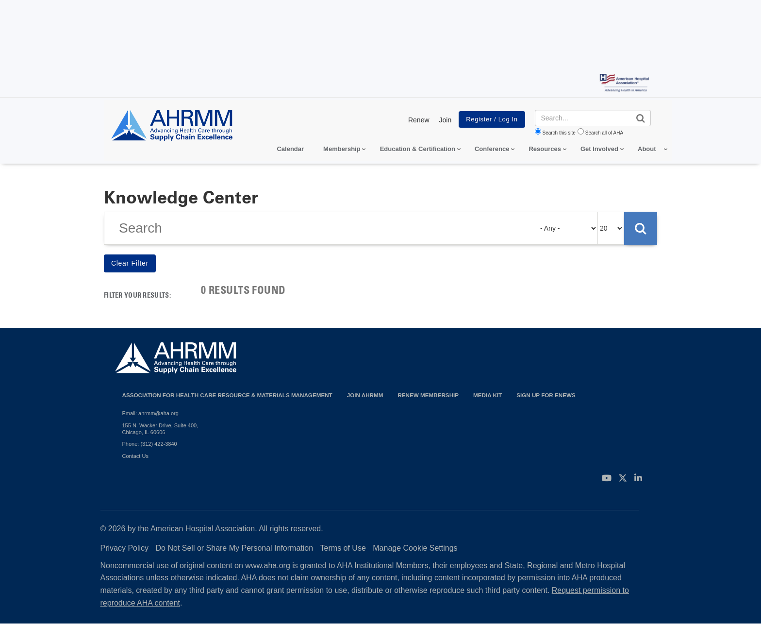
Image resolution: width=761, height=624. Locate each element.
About (647, 148)
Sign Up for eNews (546, 395)
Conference (492, 148)
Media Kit (487, 395)
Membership (342, 148)
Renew (419, 120)
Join (445, 120)
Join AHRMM (365, 395)
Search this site (559, 132)
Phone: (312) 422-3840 (149, 444)
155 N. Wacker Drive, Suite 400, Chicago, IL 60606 (160, 428)
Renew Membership (428, 395)
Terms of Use (343, 548)
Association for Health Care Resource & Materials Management (227, 395)
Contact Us (135, 456)
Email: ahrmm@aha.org (150, 413)
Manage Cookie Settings (415, 548)
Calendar (290, 148)
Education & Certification (417, 148)
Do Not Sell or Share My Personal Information (235, 548)
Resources (545, 148)
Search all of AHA (604, 132)
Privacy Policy (124, 548)
